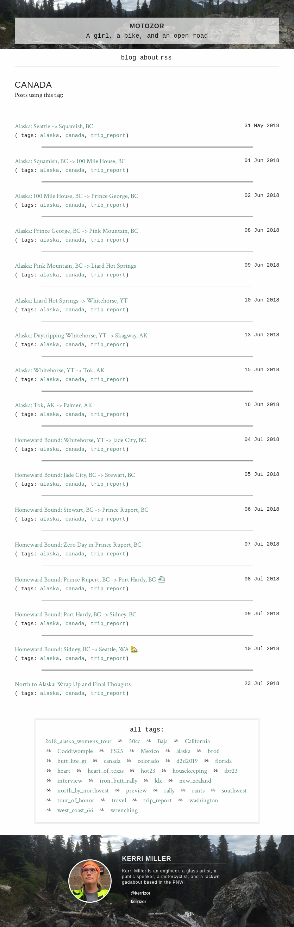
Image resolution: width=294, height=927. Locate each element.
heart (63, 771)
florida (223, 761)
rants (198, 791)
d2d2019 (187, 761)
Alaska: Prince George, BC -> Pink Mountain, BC (76, 231)
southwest (234, 791)
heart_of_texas (106, 771)
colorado (148, 761)
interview (69, 781)
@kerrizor (141, 893)
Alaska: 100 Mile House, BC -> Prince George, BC (76, 196)
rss (165, 57)
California (197, 741)
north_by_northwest (83, 791)
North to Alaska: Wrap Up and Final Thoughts (73, 684)
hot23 (148, 771)
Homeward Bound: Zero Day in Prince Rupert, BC (78, 545)
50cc (134, 741)
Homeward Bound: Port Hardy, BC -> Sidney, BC (76, 614)
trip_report (108, 136)
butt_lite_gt (72, 761)
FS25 (116, 751)
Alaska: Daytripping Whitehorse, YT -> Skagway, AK (81, 335)
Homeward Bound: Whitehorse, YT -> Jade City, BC (80, 440)
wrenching (124, 810)
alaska (49, 136)
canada (75, 136)
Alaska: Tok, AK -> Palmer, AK (53, 405)
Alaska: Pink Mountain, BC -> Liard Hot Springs (75, 266)
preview (136, 791)
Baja (162, 741)
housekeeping (190, 771)
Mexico (149, 751)
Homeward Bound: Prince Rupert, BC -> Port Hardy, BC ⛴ (90, 580)
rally (169, 791)
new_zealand (195, 781)
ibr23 (231, 771)
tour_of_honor (75, 800)
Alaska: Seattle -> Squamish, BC (54, 126)
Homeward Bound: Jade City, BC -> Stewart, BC (75, 475)
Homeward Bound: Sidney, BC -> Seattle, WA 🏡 (76, 649)
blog (128, 57)
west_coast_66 (75, 810)
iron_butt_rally (118, 781)
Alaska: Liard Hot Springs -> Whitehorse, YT (71, 301)
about (148, 57)
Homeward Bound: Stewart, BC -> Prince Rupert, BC (82, 510)
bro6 (214, 751)
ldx (158, 781)
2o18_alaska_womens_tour (78, 741)
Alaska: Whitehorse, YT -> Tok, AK (60, 370)
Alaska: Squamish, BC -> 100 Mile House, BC (70, 161)
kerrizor (138, 902)
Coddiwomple (75, 751)
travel (119, 800)
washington (203, 800)
